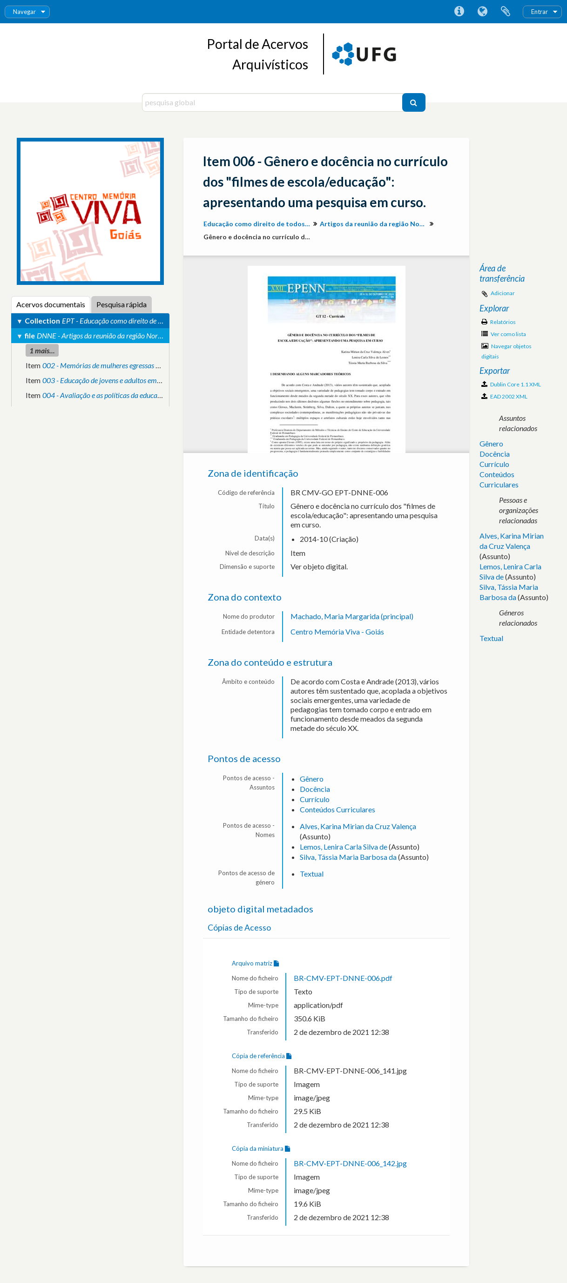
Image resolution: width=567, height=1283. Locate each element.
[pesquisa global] (273, 102)
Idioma (482, 11)
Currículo (315, 799)
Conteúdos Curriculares (337, 809)
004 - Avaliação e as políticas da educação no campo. (121, 395)
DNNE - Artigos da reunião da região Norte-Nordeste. (115, 335)
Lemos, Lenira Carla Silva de (343, 846)
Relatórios (498, 321)
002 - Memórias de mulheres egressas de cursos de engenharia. (134, 365)
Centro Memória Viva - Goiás (337, 631)
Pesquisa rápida (121, 304)
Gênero (312, 778)
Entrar (539, 11)
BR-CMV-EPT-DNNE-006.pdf (343, 977)
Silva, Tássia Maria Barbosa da (348, 856)
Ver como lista (503, 334)
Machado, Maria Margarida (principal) (351, 616)
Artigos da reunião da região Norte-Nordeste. (374, 224)
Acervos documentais (50, 304)
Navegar (24, 11)
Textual (312, 873)
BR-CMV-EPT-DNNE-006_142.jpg (350, 1163)
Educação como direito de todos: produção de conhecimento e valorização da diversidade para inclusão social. (258, 224)
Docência (315, 788)
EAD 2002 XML (504, 396)
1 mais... (42, 350)
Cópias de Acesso (239, 927)
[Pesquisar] (413, 102)
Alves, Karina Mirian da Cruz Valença (358, 826)
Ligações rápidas (459, 11)
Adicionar (503, 293)
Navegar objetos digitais (506, 351)
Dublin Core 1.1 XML (511, 384)
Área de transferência (505, 11)
